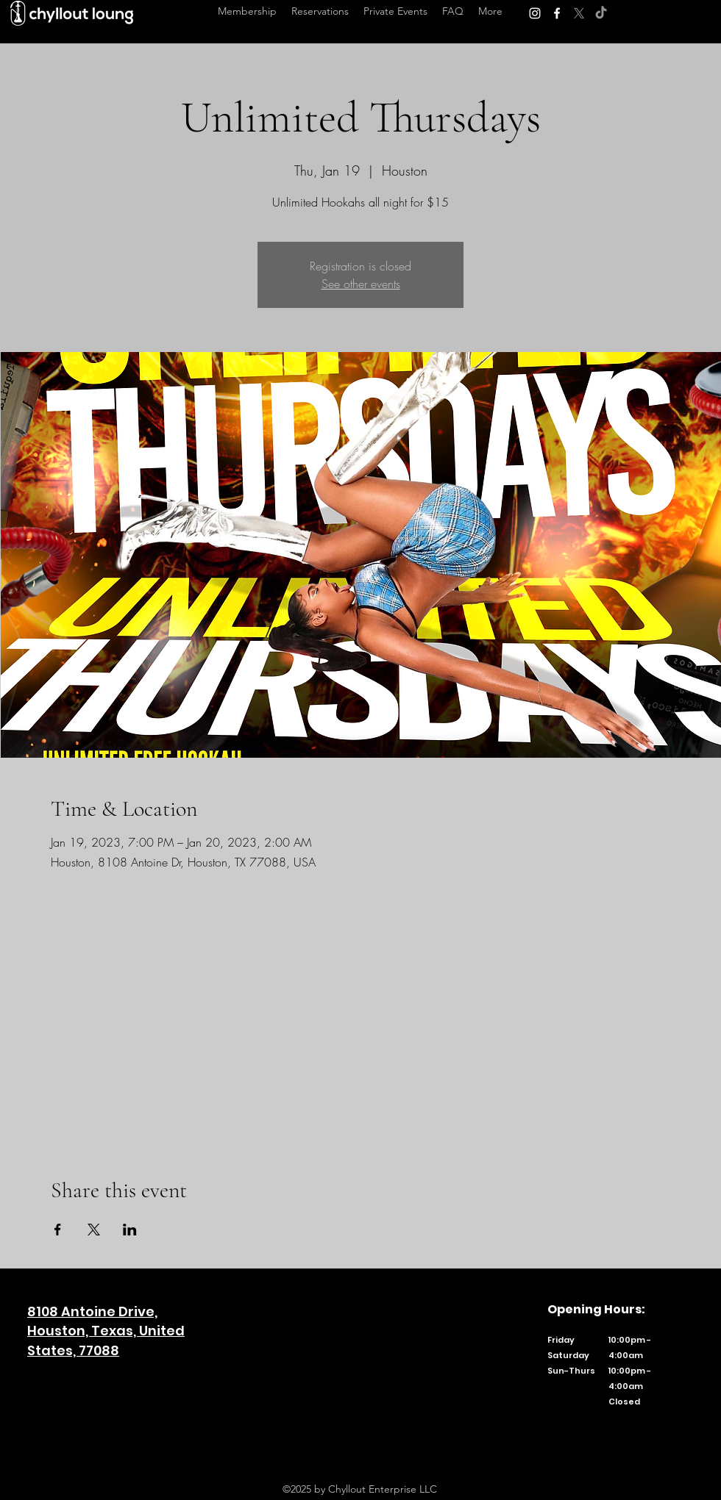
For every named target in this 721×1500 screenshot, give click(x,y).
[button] (490, 11)
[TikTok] (601, 13)
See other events (361, 284)
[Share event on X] (94, 1229)
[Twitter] (579, 13)
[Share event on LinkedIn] (130, 1229)
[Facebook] (557, 13)
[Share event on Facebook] (58, 1229)
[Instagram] (535, 13)
